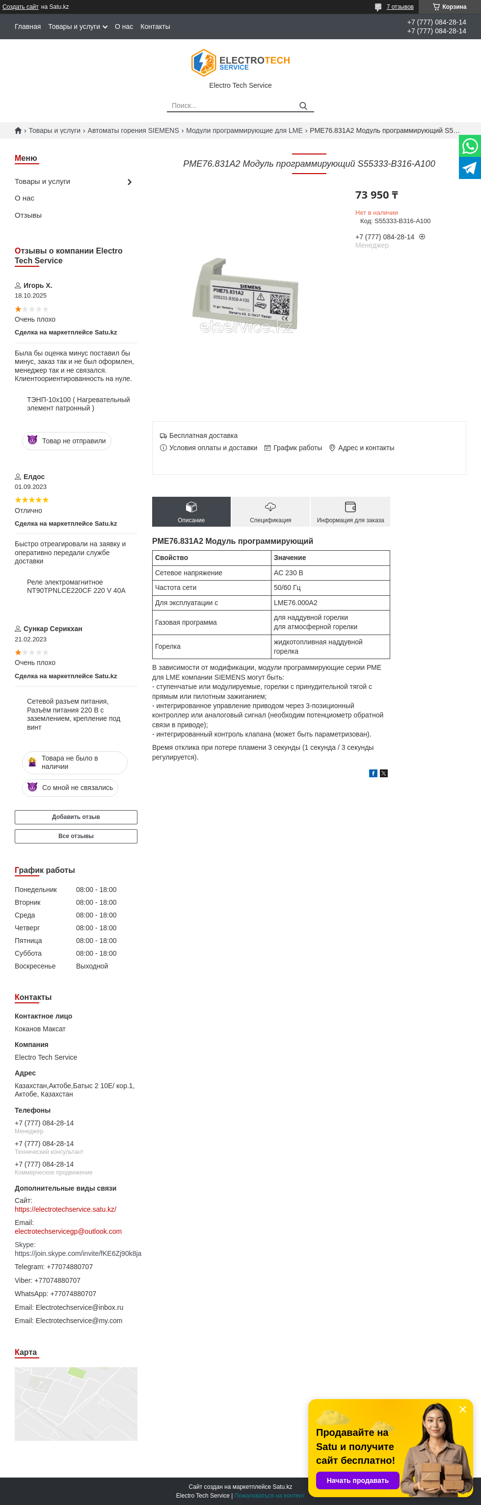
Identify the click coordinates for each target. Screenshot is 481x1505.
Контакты (155, 26)
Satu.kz (282, 1486)
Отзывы (28, 215)
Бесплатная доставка (203, 435)
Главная (28, 26)
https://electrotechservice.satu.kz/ (65, 1209)
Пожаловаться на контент (270, 1495)
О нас (124, 26)
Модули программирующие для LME (244, 130)
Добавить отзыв (76, 817)
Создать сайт (20, 6)
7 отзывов (400, 6)
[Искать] (303, 106)
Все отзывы (76, 836)
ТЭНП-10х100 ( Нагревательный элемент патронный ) (78, 404)
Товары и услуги (74, 26)
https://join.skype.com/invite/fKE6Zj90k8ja (76, 1253)
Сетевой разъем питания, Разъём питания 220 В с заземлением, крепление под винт (73, 714)
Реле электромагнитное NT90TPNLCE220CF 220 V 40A (76, 586)
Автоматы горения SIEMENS (133, 130)
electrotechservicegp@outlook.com (68, 1231)
